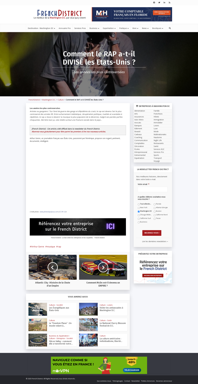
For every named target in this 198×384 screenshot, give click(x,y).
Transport (158, 158)
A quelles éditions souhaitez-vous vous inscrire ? (151, 198)
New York (143, 207)
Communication (141, 140)
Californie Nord (161, 215)
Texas (158, 218)
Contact (127, 381)
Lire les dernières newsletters (155, 241)
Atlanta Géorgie (162, 207)
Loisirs (110, 305)
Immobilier (158, 122)
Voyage (157, 161)
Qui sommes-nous (104, 381)
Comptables (139, 143)
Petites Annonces (148, 381)
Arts (136, 114)
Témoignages (117, 381)
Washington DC (146, 211)
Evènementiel (140, 155)
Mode (156, 131)
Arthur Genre (37, 246)
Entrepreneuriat (140, 152)
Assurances (139, 116)
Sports (156, 155)
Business (93, 28)
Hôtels (156, 116)
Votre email (143, 184)
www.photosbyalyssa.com (49, 212)
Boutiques (156, 28)
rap (59, 246)
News (144, 28)
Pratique (123, 28)
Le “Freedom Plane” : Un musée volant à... (60, 324)
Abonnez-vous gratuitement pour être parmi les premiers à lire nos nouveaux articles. (69, 131)
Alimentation (139, 111)
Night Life (158, 140)
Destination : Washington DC (40, 28)
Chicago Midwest (146, 215)
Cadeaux (138, 134)
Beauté (137, 131)
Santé (156, 146)
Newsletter (135, 381)
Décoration (139, 146)
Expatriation (108, 28)
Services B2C (159, 149)
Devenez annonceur (164, 381)
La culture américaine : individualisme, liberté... (111, 339)
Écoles (137, 149)
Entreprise (61, 338)
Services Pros (80, 28)
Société (60, 305)
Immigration (159, 119)
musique (51, 246)
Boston (158, 211)
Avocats (137, 122)
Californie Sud (145, 218)
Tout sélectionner (146, 204)
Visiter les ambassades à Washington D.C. (111, 309)
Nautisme (158, 137)
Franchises (158, 114)
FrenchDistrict (34, 100)
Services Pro (159, 152)
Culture (61, 100)
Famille (157, 111)
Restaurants (159, 143)
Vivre (134, 28)
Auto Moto (138, 119)
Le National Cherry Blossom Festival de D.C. (113, 324)
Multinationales (160, 134)
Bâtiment (138, 128)
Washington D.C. (49, 100)
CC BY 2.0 (62, 212)
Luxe (156, 128)
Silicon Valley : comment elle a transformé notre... (61, 342)
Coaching (138, 137)
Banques (138, 125)
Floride (158, 204)
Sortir (109, 320)
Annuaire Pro (65, 28)
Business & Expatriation (59, 336)
